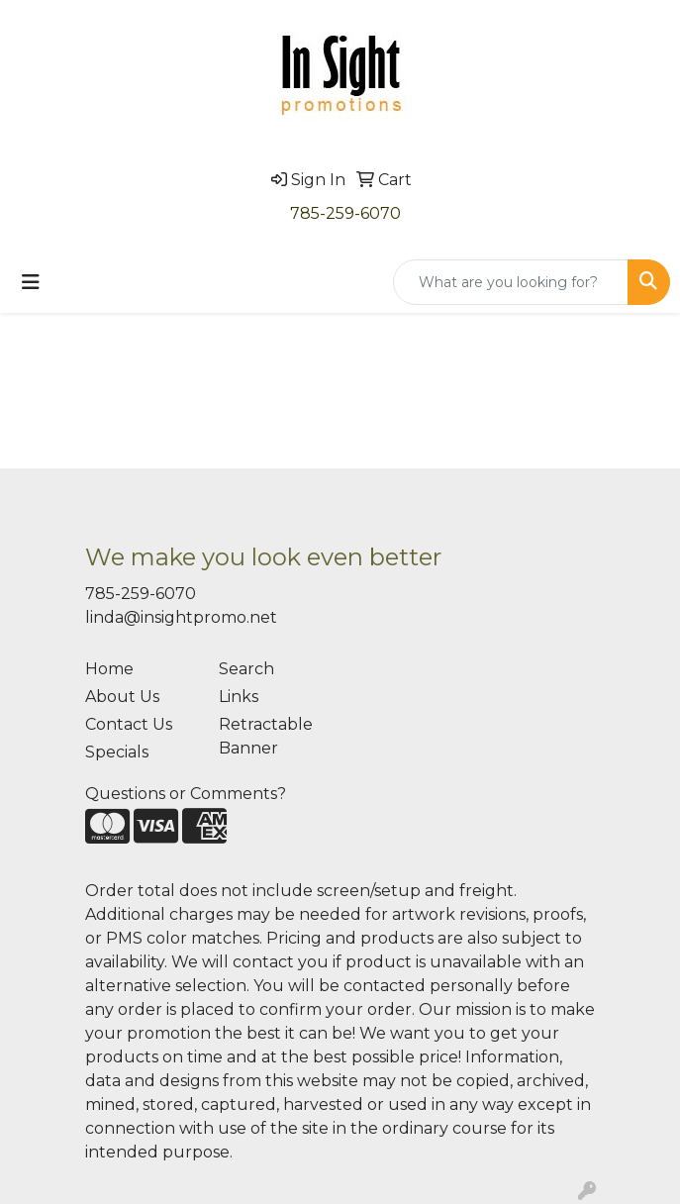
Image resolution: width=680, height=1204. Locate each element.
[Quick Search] (511, 282)
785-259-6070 (345, 213)
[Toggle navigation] (30, 282)
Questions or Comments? (185, 793)
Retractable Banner (266, 736)
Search (246, 668)
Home (109, 668)
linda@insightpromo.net (181, 617)
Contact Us (128, 724)
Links (238, 696)
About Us (122, 696)
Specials (116, 752)
